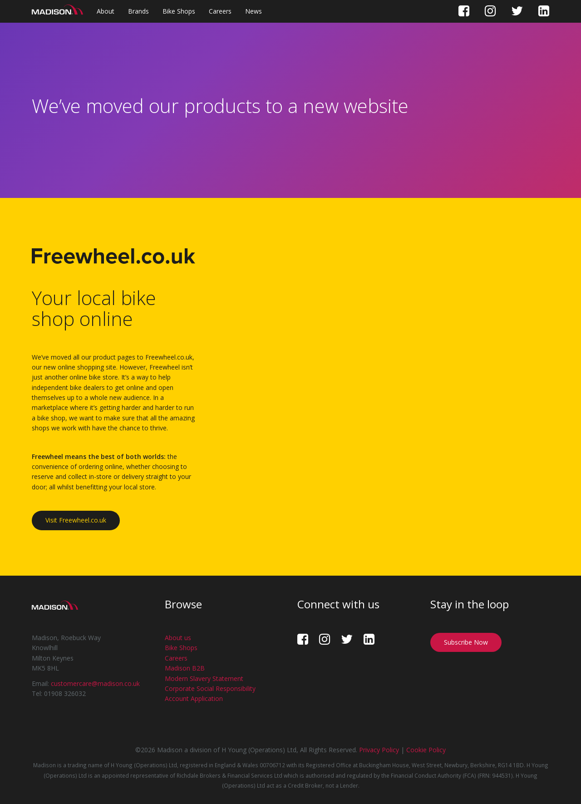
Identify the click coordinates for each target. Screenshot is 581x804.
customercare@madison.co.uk (95, 683)
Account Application (194, 698)
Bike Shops (178, 11)
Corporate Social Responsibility (210, 688)
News (253, 11)
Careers (220, 11)
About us (178, 637)
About (105, 11)
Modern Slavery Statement (204, 678)
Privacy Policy (379, 749)
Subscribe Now (466, 642)
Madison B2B (185, 668)
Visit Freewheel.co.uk (75, 520)
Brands (138, 11)
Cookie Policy (426, 749)
